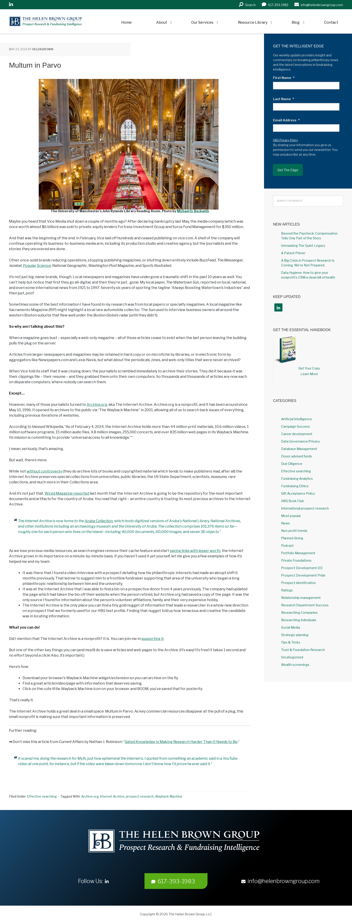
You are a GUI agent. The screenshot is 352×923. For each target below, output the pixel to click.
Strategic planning (294, 635)
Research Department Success (305, 605)
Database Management (299, 449)
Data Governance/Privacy (300, 441)
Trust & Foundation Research (303, 650)
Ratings (287, 590)
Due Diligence (291, 464)
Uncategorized (292, 657)
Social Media (290, 627)
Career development (296, 434)
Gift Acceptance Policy (298, 493)
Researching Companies (299, 612)
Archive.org (97, 404)
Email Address (286, 120)
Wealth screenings (295, 665)
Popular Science (37, 265)
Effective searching (42, 796)
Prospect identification (298, 583)
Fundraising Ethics (295, 486)
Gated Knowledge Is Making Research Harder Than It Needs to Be (181, 742)
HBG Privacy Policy (285, 140)
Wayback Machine (168, 796)
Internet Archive (112, 796)
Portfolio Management (298, 553)
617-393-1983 (173, 881)
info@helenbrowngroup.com (280, 881)
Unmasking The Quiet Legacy (303, 245)
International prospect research (305, 508)
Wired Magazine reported (67, 493)
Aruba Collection (99, 521)
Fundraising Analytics (297, 478)
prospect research (140, 796)
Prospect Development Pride (303, 575)
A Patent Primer (293, 253)
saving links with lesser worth (195, 551)
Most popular (291, 516)
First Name (284, 78)
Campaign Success (295, 426)
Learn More (309, 374)
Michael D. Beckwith (193, 211)
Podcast (287, 545)
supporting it (152, 639)
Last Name (283, 99)
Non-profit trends (294, 531)
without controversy (44, 471)
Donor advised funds (296, 456)
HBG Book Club (292, 501)
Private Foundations (296, 560)
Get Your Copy (309, 368)
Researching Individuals (298, 620)
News (285, 523)
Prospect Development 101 (302, 568)
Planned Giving (292, 538)
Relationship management (301, 598)
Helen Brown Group (51, 21)
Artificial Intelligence (296, 419)
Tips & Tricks (290, 642)
